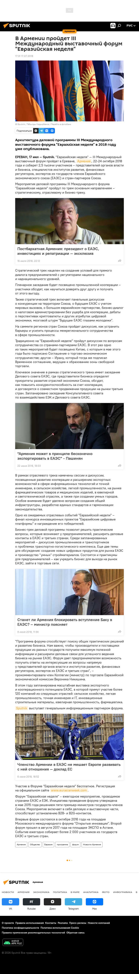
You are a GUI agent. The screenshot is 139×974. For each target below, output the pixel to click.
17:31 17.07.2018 (24, 56)
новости (8, 892)
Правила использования (29, 922)
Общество (35, 844)
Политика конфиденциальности (20, 927)
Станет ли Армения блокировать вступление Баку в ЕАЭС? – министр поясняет (64, 622)
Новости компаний (99, 922)
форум (75, 844)
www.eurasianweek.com (69, 790)
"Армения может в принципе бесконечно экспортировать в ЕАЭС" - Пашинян (54, 456)
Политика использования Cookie (60, 927)
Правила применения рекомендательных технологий (33, 932)
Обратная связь (75, 932)
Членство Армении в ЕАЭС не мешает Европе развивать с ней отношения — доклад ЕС (69, 766)
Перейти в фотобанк (61, 124)
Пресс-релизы (77, 922)
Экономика (41, 892)
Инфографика (122, 892)
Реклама (63, 922)
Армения (83, 161)
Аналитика (90, 892)
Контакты (50, 922)
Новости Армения (92, 844)
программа (62, 844)
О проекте (8, 922)
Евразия (48, 844)
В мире (75, 892)
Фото (105, 892)
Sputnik (21, 708)
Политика (60, 892)
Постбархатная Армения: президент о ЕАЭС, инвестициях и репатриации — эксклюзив (58, 251)
